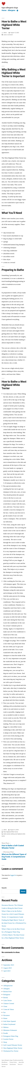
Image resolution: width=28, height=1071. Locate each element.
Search (4, 888)
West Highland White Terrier (10, 832)
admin (5, 32)
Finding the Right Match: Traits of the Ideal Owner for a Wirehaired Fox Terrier (14, 923)
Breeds (5, 998)
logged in (13, 875)
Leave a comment (8, 34)
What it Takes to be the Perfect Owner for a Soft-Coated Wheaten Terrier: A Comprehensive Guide (13, 914)
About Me (21, 1062)
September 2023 (8, 965)
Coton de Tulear (8, 1009)
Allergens (11, 10)
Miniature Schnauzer (10, 1030)
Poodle (5, 1033)
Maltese (6, 1027)
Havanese (6, 1015)
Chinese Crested (8, 1003)
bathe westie (6, 834)
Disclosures (13, 1064)
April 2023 (6, 971)
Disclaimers (5, 1064)
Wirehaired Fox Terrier (10, 1051)
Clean (5, 1006)
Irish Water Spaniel (9, 1021)
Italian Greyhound (9, 1024)
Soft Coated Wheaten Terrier (12, 1045)
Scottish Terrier (8, 1039)
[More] (17, 10)
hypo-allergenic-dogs (10, 8)
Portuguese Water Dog (10, 1036)
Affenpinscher (8, 986)
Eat (4, 1012)
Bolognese (6, 994)
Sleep (5, 1042)
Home (4, 10)
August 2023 (7, 968)
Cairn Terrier (7, 1000)
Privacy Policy (13, 1062)
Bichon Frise (7, 991)
